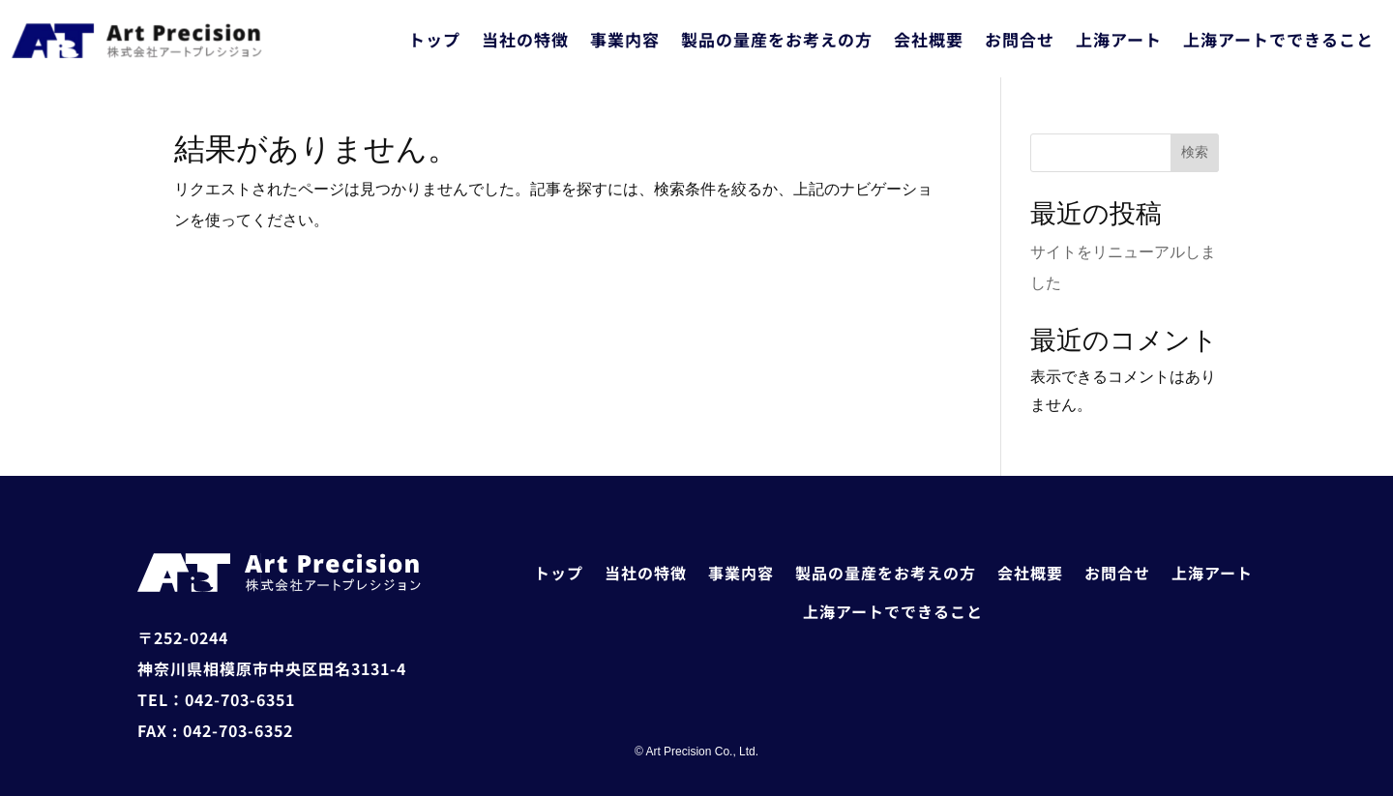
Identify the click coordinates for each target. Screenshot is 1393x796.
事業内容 (625, 39)
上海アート (1119, 39)
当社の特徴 (525, 39)
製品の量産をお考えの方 (777, 39)
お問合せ (1019, 39)
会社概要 (928, 39)
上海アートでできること (1278, 39)
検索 (1194, 152)
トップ (434, 39)
